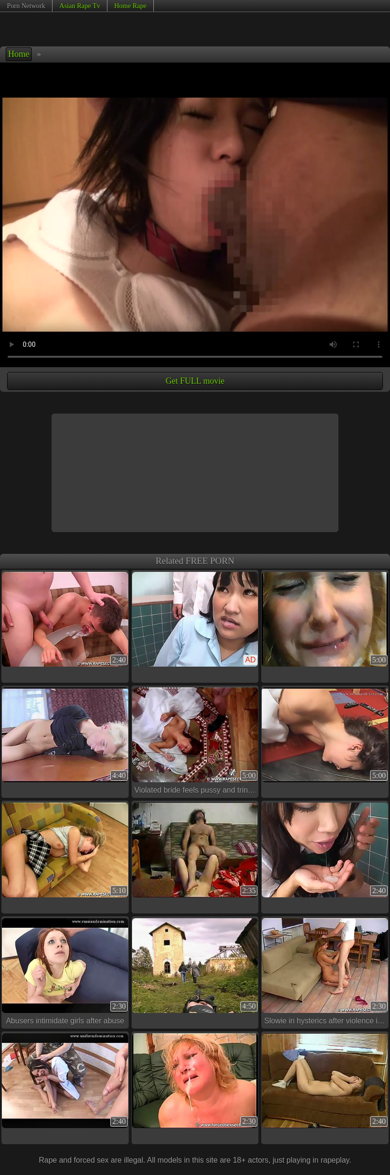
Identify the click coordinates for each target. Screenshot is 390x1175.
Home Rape (130, 5)
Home (18, 54)
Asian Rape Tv (79, 5)
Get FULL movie (195, 381)
